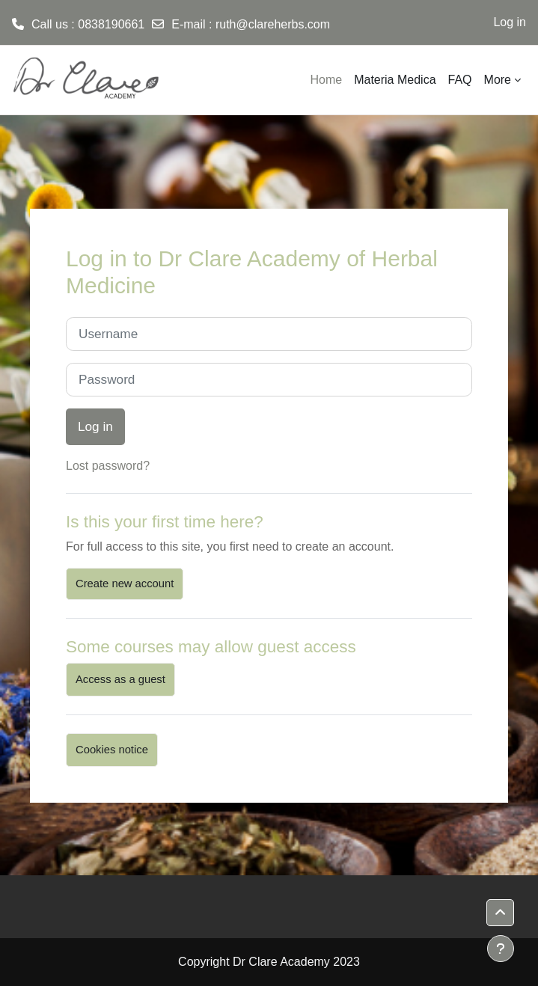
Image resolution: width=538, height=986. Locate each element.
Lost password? (108, 465)
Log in (509, 22)
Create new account (125, 584)
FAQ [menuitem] (460, 79)
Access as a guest (120, 679)
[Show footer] (500, 948)
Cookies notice (112, 750)
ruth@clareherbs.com (272, 24)
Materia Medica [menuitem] (394, 79)
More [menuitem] (497, 79)
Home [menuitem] (326, 79)
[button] (500, 912)
